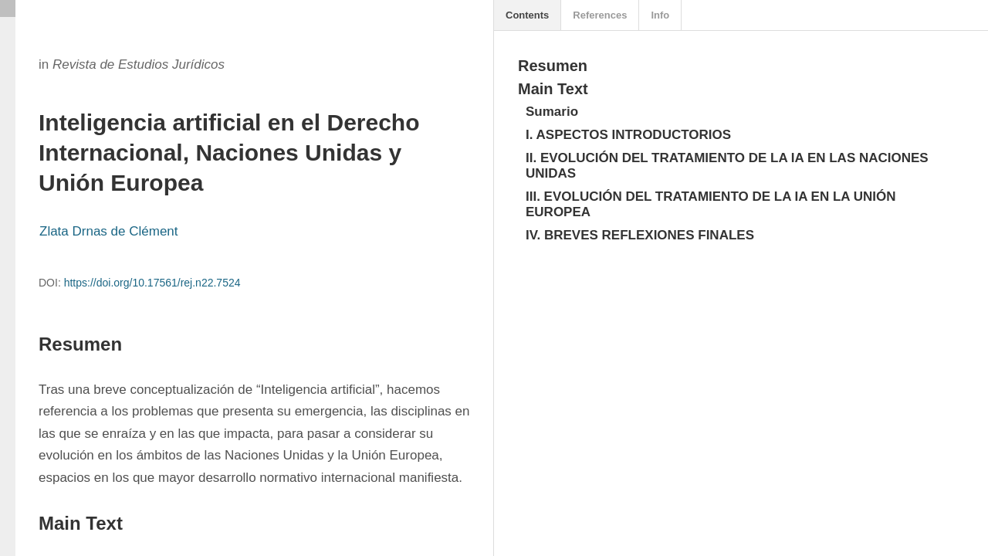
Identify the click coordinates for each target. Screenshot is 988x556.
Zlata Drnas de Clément (108, 231)
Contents (527, 15)
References (600, 15)
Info (660, 15)
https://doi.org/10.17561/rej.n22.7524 (152, 282)
